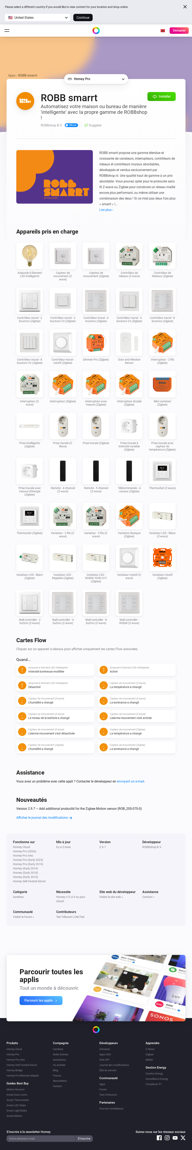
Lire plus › (106, 210)
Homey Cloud (14, 1049)
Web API (104, 1059)
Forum (103, 1089)
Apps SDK (105, 1054)
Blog (55, 1070)
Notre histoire (60, 1054)
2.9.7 (102, 847)
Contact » (148, 897)
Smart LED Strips (16, 1105)
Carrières (58, 1049)
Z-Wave (150, 1049)
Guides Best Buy (18, 1083)
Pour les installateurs (111, 1108)
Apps (11, 75)
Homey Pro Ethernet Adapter (23, 1075)
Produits (12, 1043)
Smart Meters (14, 1115)
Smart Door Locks (17, 1094)
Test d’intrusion (108, 1094)
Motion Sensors (16, 1089)
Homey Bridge (15, 1070)
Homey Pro (13, 1054)
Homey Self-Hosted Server (22, 1065)
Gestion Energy (154, 1073)
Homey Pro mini (16, 1059)
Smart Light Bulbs (17, 1110)
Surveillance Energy (157, 1078)
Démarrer (104, 1049)
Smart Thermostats (18, 1100)
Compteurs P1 (154, 1084)
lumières (18, 897)
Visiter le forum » (23, 916)
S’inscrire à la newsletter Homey (28, 1132)
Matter (149, 1059)
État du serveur (107, 1070)
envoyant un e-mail (130, 781)
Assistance (59, 1059)
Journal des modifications (114, 1065)
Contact (57, 1086)
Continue (83, 18)
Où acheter (59, 1065)
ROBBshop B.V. (152, 847)
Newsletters (60, 1080)
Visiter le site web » (111, 897)
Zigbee (150, 1054)
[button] (37, 17)
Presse (57, 1075)
